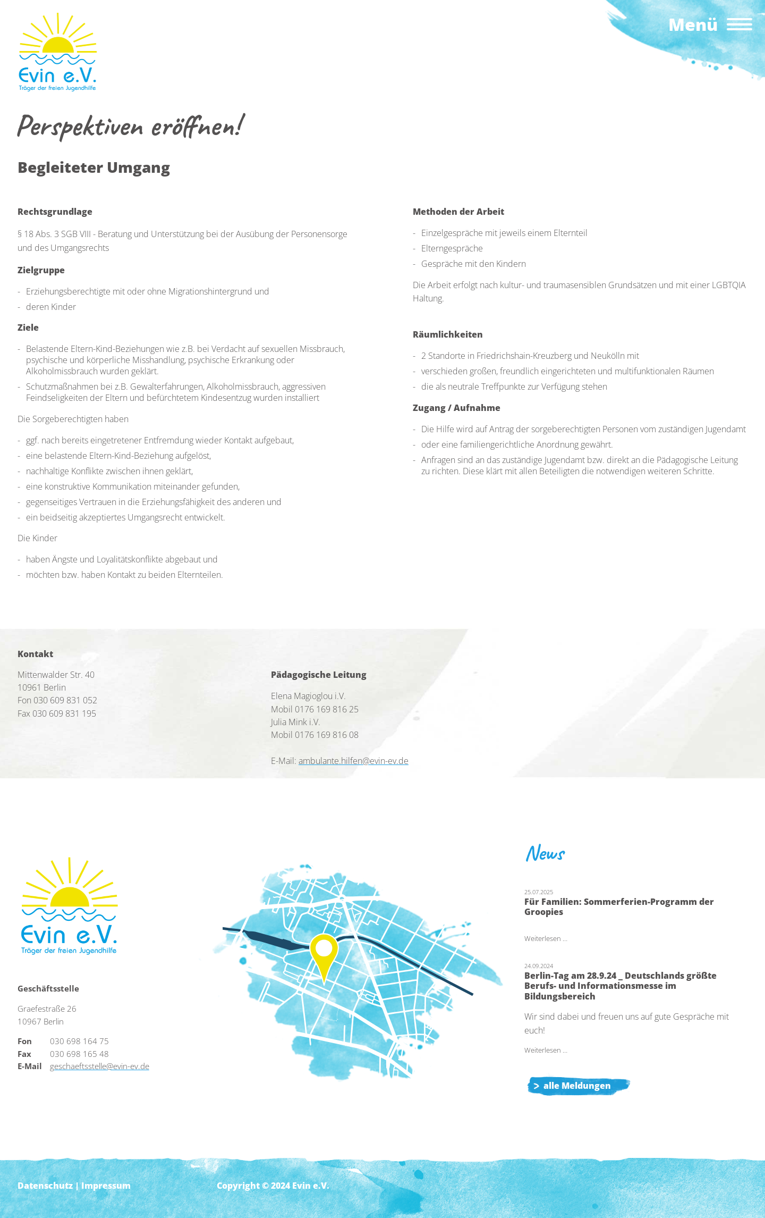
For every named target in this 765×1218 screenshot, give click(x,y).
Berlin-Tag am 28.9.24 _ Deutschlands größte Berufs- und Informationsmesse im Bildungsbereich (620, 986)
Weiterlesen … (545, 938)
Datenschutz (45, 1185)
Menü (693, 24)
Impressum (106, 1185)
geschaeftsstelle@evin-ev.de (99, 1066)
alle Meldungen (577, 1085)
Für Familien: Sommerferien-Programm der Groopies (619, 907)
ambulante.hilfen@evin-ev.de (354, 761)
